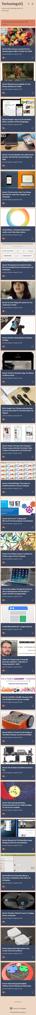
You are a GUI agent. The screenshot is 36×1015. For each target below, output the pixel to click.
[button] (32, 58)
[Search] (29, 4)
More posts (18, 1002)
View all (4, 24)
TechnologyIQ (12, 4)
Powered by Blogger (18, 1008)
